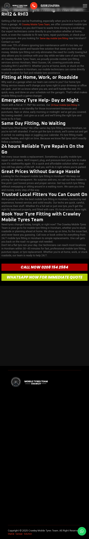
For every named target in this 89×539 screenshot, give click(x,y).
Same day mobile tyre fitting (54, 38)
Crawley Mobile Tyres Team (36, 24)
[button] (82, 531)
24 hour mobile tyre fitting (64, 105)
